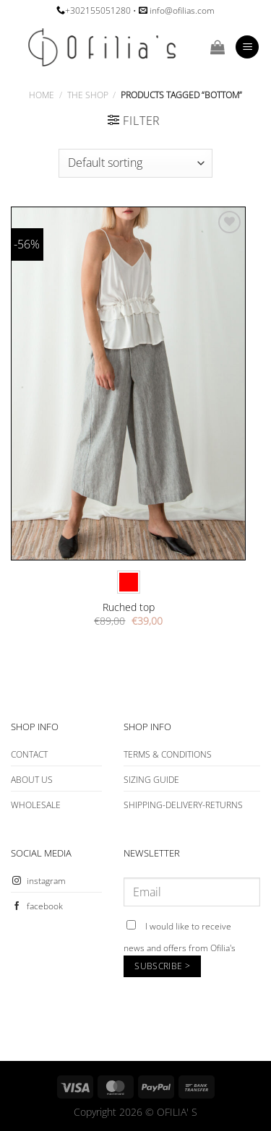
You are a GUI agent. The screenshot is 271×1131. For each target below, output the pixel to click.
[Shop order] (135, 163)
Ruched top (129, 607)
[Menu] (247, 47)
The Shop (87, 95)
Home (41, 95)
